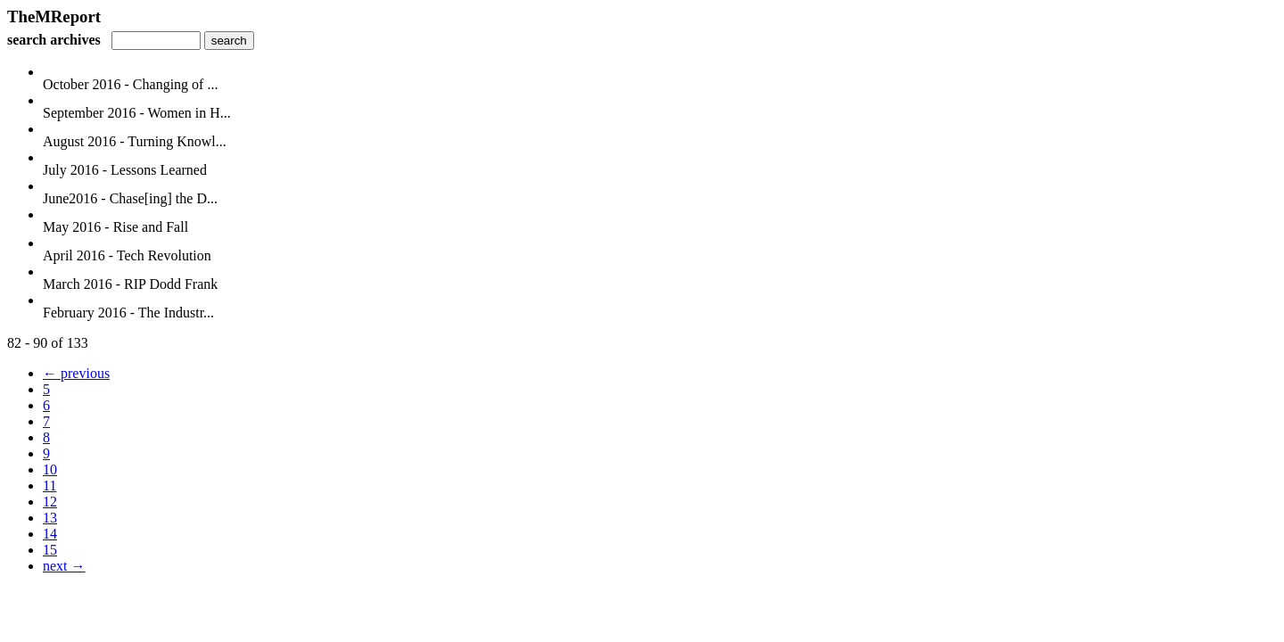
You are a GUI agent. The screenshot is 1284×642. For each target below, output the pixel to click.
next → (64, 565)
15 (50, 549)
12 (50, 501)
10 (50, 469)
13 (50, 517)
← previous (76, 373)
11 (49, 485)
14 (50, 533)
